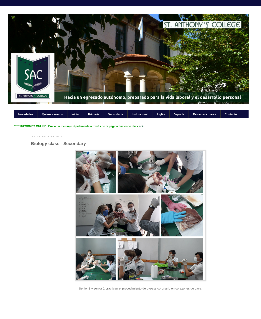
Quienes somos (52, 114)
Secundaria (115, 114)
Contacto (231, 114)
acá (141, 126)
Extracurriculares (204, 114)
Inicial (75, 114)
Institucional (140, 114)
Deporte (179, 114)
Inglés (161, 114)
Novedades (25, 114)
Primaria (93, 114)
